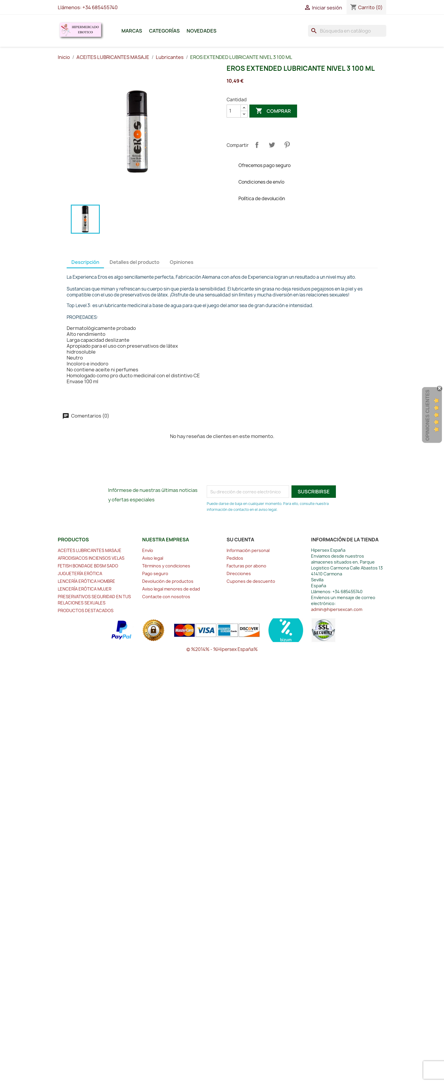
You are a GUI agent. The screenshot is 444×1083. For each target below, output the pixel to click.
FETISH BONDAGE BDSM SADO (88, 566)
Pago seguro (155, 573)
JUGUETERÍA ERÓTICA (80, 573)
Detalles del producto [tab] (134, 262)
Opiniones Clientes (427, 415)
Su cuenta (240, 539)
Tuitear (272, 145)
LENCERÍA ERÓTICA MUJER (84, 589)
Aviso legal (152, 558)
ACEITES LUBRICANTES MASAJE (89, 550)
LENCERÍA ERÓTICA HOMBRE (86, 581)
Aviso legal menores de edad (171, 589)
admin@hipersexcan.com (336, 609)
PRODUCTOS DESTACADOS (85, 610)
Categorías (164, 31)
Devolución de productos (167, 581)
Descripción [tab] (85, 262)
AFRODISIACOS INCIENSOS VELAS (91, 558)
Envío (147, 550)
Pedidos (235, 558)
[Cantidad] (234, 111)
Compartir (257, 145)
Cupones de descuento (251, 581)
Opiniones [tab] (181, 262)
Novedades (202, 31)
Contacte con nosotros (166, 596)
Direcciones (239, 573)
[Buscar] (347, 31)
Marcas (131, 31)
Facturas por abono (246, 566)
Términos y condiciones (166, 566)
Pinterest (287, 145)
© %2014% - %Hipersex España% (222, 649)
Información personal (248, 550)
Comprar (273, 111)
